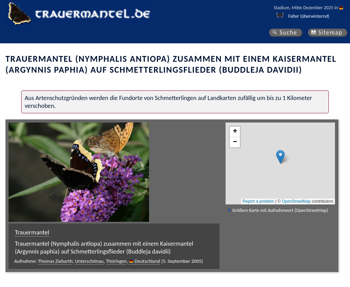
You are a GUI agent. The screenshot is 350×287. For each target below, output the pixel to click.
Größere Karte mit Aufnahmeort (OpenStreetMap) (280, 210)
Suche (288, 32)
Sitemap (330, 32)
